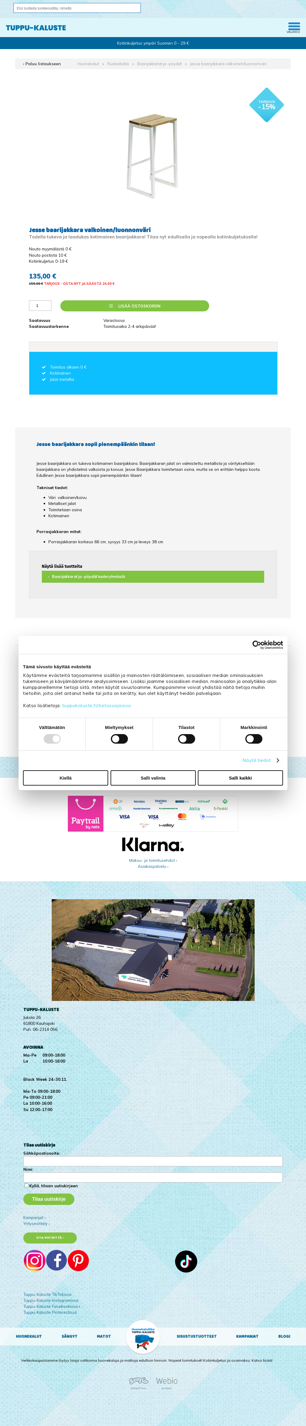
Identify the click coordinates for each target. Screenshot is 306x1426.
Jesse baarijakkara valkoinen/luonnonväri (228, 63)
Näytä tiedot (257, 760)
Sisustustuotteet (197, 1336)
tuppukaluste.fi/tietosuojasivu (96, 705)
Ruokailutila (118, 63)
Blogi (284, 1336)
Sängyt (69, 1336)
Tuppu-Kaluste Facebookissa (50, 1306)
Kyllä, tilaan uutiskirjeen (53, 1185)
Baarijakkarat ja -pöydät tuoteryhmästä (88, 576)
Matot (104, 1336)
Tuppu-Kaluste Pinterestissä (50, 1312)
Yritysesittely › (36, 1223)
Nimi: (28, 1169)
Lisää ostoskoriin (134, 305)
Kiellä (65, 777)
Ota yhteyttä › (50, 1238)
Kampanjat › (34, 1217)
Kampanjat (247, 1336)
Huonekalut (88, 63)
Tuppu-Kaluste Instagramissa (50, 1300)
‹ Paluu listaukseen (42, 63)
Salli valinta (153, 777)
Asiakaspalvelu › (153, 866)
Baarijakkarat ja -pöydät (159, 63)
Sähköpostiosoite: (41, 1153)
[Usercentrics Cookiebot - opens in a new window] (257, 644)
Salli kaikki (240, 777)
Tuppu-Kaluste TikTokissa (47, 1294)
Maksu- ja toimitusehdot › (153, 860)
